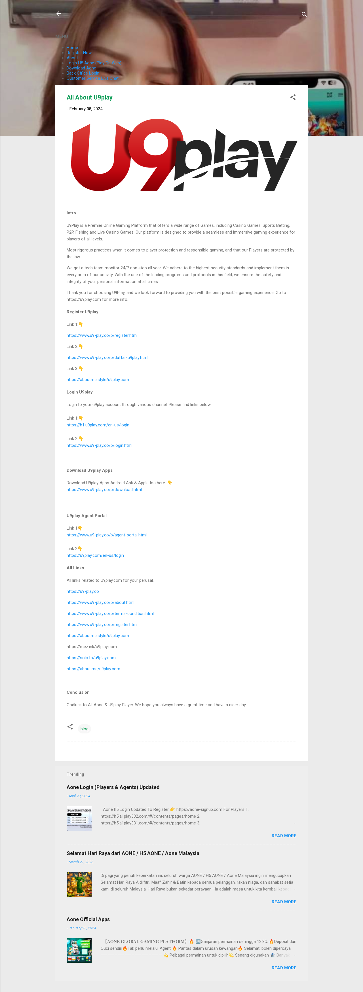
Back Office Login (83, 73)
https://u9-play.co (83, 591)
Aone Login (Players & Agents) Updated (113, 787)
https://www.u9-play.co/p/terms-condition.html (110, 613)
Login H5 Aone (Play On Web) (94, 62)
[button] (293, 98)
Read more (284, 835)
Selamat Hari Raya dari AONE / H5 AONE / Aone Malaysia (133, 853)
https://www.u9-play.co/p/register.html (102, 335)
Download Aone (81, 68)
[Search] (304, 15)
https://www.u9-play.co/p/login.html (99, 445)
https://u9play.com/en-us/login (95, 555)
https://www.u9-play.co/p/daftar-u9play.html (107, 357)
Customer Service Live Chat (93, 78)
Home (72, 47)
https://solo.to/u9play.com (91, 657)
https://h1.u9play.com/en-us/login (98, 425)
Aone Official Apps (88, 919)
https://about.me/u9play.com (93, 668)
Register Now (79, 52)
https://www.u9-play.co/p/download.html (104, 489)
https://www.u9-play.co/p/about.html (100, 602)
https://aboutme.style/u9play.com (98, 379)
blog (84, 728)
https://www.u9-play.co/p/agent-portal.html (107, 535)
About (72, 57)
